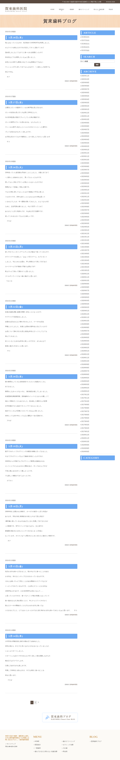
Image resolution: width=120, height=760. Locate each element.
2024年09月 (85, 123)
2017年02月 (85, 428)
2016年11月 (85, 438)
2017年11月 (85, 398)
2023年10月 (85, 159)
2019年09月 (85, 324)
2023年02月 (85, 186)
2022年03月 (85, 223)
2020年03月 (85, 304)
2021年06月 (85, 253)
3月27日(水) (15, 102)
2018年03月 (85, 384)
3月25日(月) (15, 246)
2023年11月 (85, 156)
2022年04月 (85, 220)
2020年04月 (85, 300)
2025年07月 (85, 89)
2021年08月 (85, 247)
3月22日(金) (15, 307)
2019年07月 (85, 331)
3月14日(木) (15, 636)
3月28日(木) (15, 37)
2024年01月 (85, 149)
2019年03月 (85, 344)
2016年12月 (85, 435)
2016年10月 (85, 441)
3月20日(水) (15, 376)
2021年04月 (85, 260)
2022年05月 (85, 217)
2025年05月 (85, 96)
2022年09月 (85, 203)
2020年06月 (85, 294)
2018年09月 (85, 364)
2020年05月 (85, 297)
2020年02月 (85, 307)
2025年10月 (85, 79)
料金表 (111, 9)
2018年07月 (85, 371)
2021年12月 (85, 233)
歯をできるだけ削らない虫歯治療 (46, 751)
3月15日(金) (15, 566)
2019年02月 (85, 347)
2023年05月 (85, 176)
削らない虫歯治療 (99, 9)
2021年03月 (85, 263)
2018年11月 (85, 357)
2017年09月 (85, 404)
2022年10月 (85, 200)
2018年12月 (85, 354)
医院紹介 (61, 9)
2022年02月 (85, 227)
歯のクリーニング (84, 9)
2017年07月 (85, 411)
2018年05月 (85, 378)
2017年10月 (85, 401)
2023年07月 (85, 169)
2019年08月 (85, 327)
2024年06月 (85, 133)
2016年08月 (85, 448)
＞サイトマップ (10, 744)
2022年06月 (85, 213)
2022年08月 (85, 206)
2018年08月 (85, 367)
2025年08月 (85, 86)
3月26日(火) (15, 167)
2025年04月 (85, 99)
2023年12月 (85, 153)
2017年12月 (85, 394)
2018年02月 (85, 388)
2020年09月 (85, 284)
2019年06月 (85, 334)
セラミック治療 (68, 744)
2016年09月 (85, 445)
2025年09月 (85, 82)
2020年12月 (85, 274)
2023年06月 (85, 173)
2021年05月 (85, 257)
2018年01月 (85, 391)
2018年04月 (85, 381)
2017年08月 (85, 408)
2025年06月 (85, 92)
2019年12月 (85, 314)
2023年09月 (85, 163)
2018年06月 (85, 374)
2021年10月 (85, 240)
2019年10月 (85, 320)
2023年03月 (85, 183)
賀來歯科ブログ (96, 741)
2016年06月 (85, 451)
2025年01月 (85, 109)
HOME (52, 9)
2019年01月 (85, 351)
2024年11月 (85, 116)
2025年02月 (85, 106)
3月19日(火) (15, 446)
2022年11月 (85, 196)
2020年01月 (85, 310)
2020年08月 (85, 287)
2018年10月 (85, 361)
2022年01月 (85, 230)
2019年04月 (85, 341)
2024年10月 (85, 119)
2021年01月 (85, 270)
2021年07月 (85, 250)
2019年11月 (85, 317)
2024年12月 (85, 112)
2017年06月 (85, 414)
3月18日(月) (15, 506)
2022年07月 (85, 210)
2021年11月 (85, 237)
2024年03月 (85, 143)
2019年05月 (85, 337)
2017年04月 (85, 421)
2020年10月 (85, 280)
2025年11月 (85, 76)
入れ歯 (65, 748)
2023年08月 (85, 166)
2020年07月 (85, 290)
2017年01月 (85, 431)
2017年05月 (85, 418)
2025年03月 (85, 102)
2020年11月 (85, 277)
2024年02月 (85, 146)
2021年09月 (85, 243)
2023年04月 (85, 180)
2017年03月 (85, 425)
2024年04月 (85, 139)
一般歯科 (71, 9)
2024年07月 (85, 129)
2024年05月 (85, 136)
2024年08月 (85, 126)
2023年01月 (85, 190)
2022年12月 (85, 193)
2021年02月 (85, 267)
